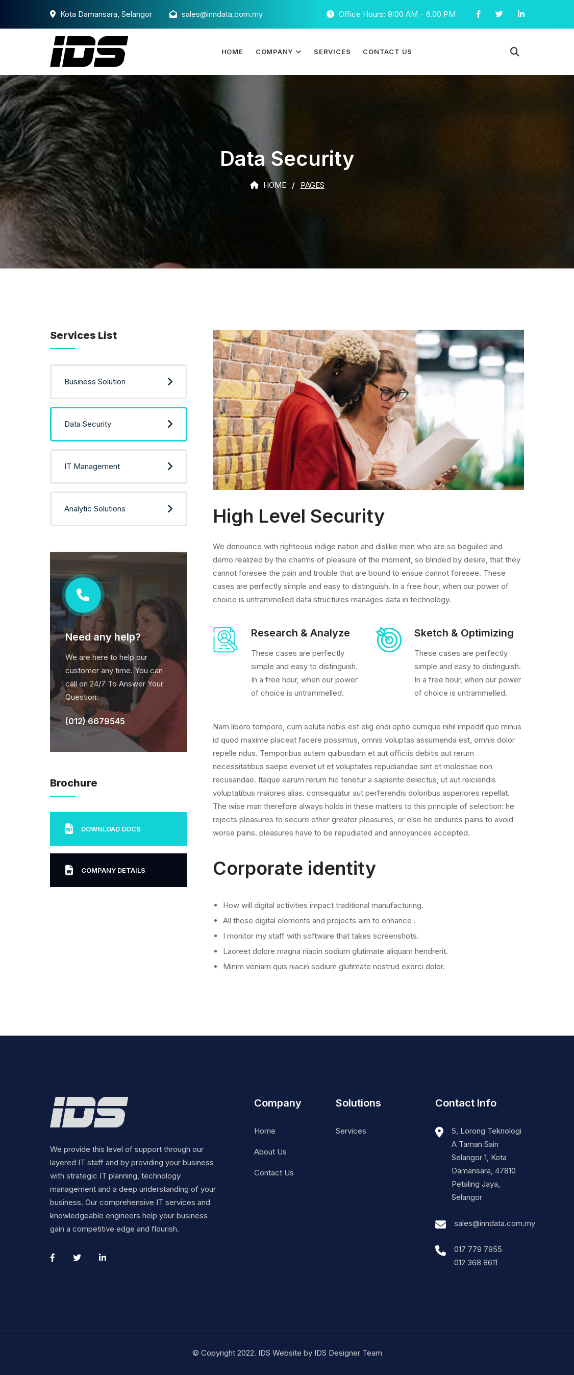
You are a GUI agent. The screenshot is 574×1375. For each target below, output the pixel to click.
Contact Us (387, 51)
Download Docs (103, 829)
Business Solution (95, 381)
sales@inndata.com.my (494, 1223)
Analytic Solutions (95, 508)
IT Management (92, 466)
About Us (270, 1152)
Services (332, 51)
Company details (105, 870)
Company (274, 51)
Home (232, 51)
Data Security (87, 424)
